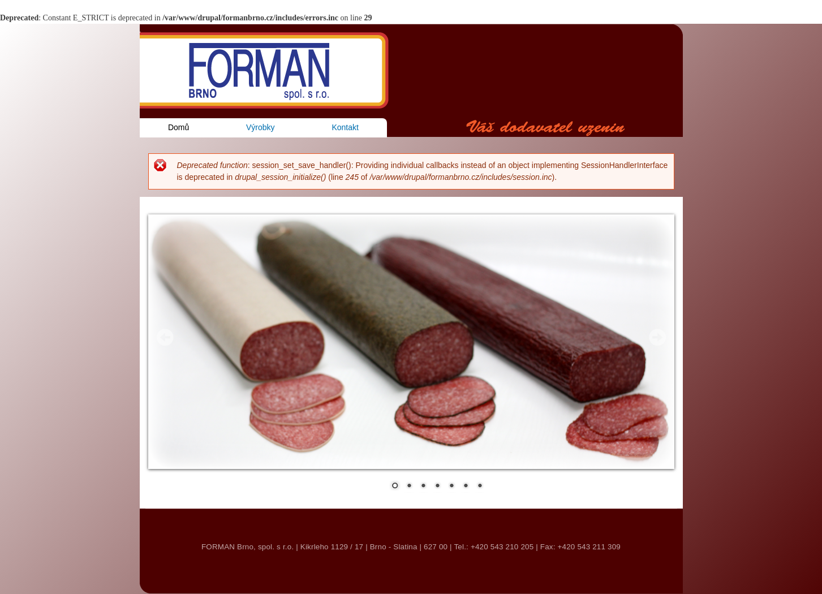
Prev (165, 337)
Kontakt (345, 127)
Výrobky (260, 127)
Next (657, 337)
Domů (178, 127)
